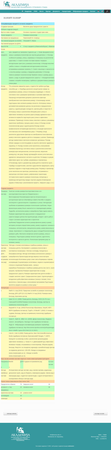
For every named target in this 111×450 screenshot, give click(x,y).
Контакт (92, 11)
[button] (107, 11)
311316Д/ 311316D (100, 414)
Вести (41, 11)
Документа (56, 11)
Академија (27, 11)
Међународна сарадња (80, 11)
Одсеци (48, 11)
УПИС (35, 11)
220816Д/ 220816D (10, 414)
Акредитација (66, 11)
